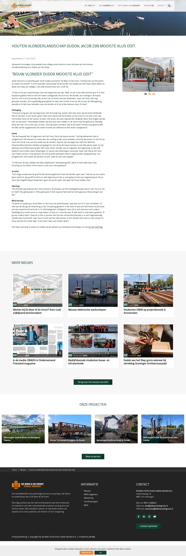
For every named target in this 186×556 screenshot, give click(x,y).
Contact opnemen (150, 541)
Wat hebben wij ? (127, 6)
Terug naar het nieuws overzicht (93, 389)
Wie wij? (82, 6)
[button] (146, 96)
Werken (150, 6)
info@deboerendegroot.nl (157, 517)
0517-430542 (150, 514)
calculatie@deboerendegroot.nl (151, 523)
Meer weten (86, 552)
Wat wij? (101, 6)
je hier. (93, 232)
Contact (163, 6)
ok (100, 552)
